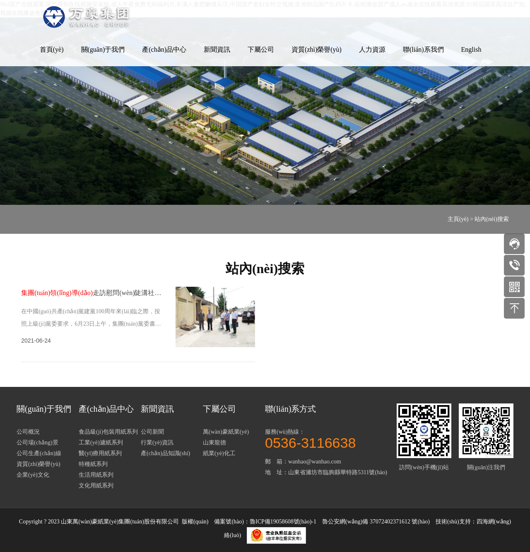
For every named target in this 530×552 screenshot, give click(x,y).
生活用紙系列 (96, 475)
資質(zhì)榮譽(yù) (317, 49)
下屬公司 (261, 49)
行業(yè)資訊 (157, 442)
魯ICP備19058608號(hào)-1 (283, 521)
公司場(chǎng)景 (37, 442)
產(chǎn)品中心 (164, 49)
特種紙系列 (93, 464)
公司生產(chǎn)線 (39, 453)
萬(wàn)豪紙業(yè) (226, 432)
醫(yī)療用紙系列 (100, 453)
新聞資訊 (217, 49)
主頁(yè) (458, 219)
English (471, 49)
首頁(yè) (52, 49)
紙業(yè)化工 (219, 453)
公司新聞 (152, 432)
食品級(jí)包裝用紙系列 (108, 432)
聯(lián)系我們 (423, 49)
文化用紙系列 (96, 485)
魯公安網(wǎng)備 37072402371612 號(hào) (376, 521)
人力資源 (372, 49)
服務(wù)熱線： (327, 438)
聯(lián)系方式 (290, 408)
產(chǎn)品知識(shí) (165, 453)
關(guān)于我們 (103, 49)
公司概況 (28, 432)
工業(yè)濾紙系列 (101, 442)
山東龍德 (214, 442)
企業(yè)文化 (33, 475)
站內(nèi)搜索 (491, 219)
